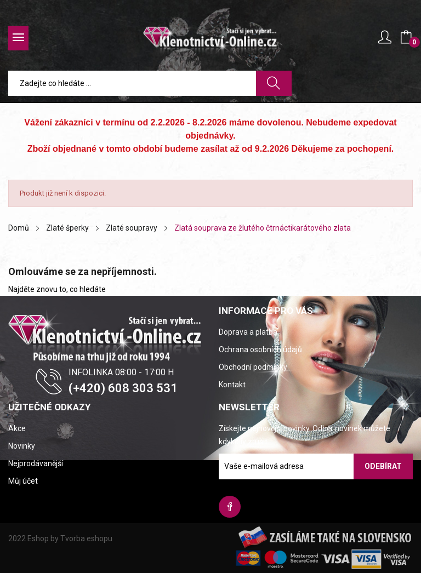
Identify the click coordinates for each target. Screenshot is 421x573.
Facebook (230, 507)
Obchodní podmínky (253, 367)
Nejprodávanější (35, 463)
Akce (17, 428)
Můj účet (23, 481)
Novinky (21, 446)
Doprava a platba (248, 332)
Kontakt (232, 384)
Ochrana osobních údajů (260, 349)
